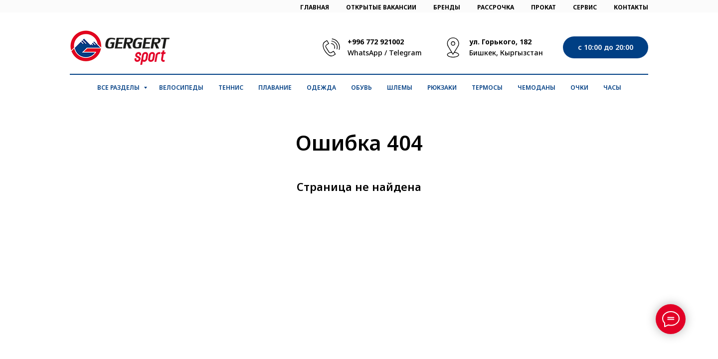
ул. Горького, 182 (500, 41)
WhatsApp (365, 52)
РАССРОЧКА (495, 7)
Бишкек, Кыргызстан (506, 52)
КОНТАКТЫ (631, 7)
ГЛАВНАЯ (314, 7)
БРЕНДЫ (446, 7)
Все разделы (119, 87)
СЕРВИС (585, 7)
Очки (579, 87)
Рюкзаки (442, 87)
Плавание (275, 87)
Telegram (405, 52)
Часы (612, 87)
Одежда (321, 87)
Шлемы (399, 87)
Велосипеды (181, 87)
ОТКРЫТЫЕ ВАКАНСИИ (381, 7)
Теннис (230, 87)
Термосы (487, 87)
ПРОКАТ (543, 7)
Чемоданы (536, 87)
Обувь (361, 87)
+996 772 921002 (376, 41)
